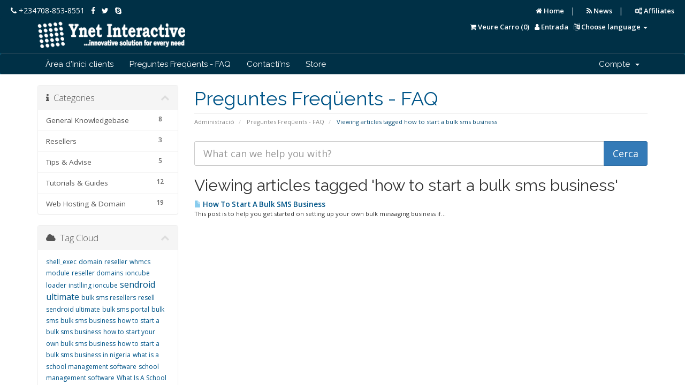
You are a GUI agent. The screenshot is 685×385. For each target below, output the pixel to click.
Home (550, 11)
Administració (214, 122)
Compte (619, 64)
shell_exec (61, 261)
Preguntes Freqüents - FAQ (180, 64)
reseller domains (97, 273)
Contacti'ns (268, 64)
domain (90, 261)
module (58, 273)
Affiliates (654, 11)
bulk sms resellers (108, 297)
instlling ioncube (93, 285)
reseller (115, 261)
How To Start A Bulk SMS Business (259, 204)
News (599, 11)
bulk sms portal (125, 309)
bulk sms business (88, 320)
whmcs (140, 261)
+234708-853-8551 (48, 10)
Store (316, 64)
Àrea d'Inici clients (79, 64)
